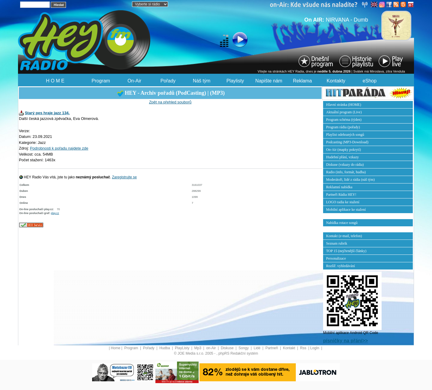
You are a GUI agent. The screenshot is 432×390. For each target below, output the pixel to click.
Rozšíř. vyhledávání (340, 266)
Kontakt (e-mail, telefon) (344, 236)
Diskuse (228, 348)
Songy (244, 348)
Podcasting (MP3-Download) (347, 142)
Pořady (168, 80)
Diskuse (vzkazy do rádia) (345, 164)
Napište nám (268, 80)
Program (101, 80)
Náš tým (202, 80)
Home (115, 348)
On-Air (134, 80)
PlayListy (182, 348)
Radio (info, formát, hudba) (346, 172)
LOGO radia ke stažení (342, 202)
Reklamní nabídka (339, 187)
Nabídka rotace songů (342, 223)
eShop (369, 80)
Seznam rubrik (336, 243)
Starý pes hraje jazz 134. (47, 113)
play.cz (55, 213)
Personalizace (336, 258)
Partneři (272, 348)
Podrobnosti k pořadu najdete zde (59, 148)
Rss (303, 348)
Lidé (258, 348)
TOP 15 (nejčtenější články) (346, 251)
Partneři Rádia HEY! (341, 194)
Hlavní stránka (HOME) (343, 105)
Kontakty (336, 80)
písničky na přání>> (345, 340)
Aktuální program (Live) (344, 112)
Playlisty (235, 80)
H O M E (55, 80)
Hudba (165, 348)
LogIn (315, 348)
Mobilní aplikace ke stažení (346, 209)
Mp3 (198, 348)
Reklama (302, 80)
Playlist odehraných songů (345, 134)
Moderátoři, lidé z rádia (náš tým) (350, 179)
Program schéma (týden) (344, 120)
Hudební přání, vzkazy (342, 157)
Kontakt (289, 348)
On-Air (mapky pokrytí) (343, 149)
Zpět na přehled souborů (170, 102)
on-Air (211, 348)
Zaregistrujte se (124, 177)
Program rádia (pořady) (343, 127)
